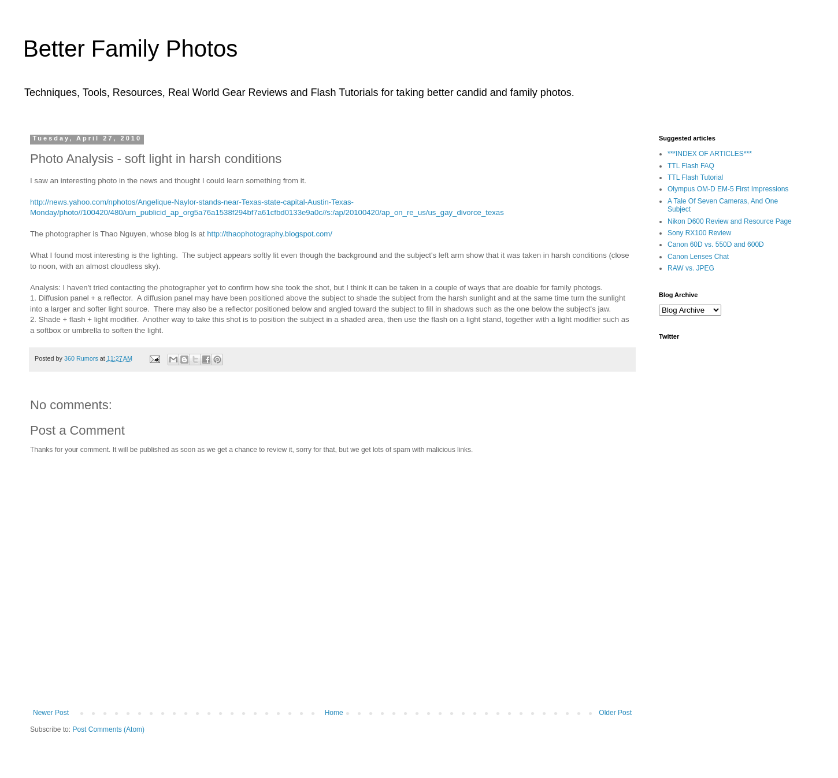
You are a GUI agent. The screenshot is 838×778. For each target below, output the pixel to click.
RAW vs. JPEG (691, 268)
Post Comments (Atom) (108, 729)
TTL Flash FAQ (691, 166)
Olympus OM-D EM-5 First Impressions (728, 189)
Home (334, 713)
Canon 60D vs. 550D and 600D (716, 244)
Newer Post (51, 713)
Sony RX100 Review (699, 233)
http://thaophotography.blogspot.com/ (269, 233)
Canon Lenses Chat (698, 257)
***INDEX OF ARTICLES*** (710, 154)
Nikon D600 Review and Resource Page (730, 221)
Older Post (615, 713)
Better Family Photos (130, 48)
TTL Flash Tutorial (695, 177)
